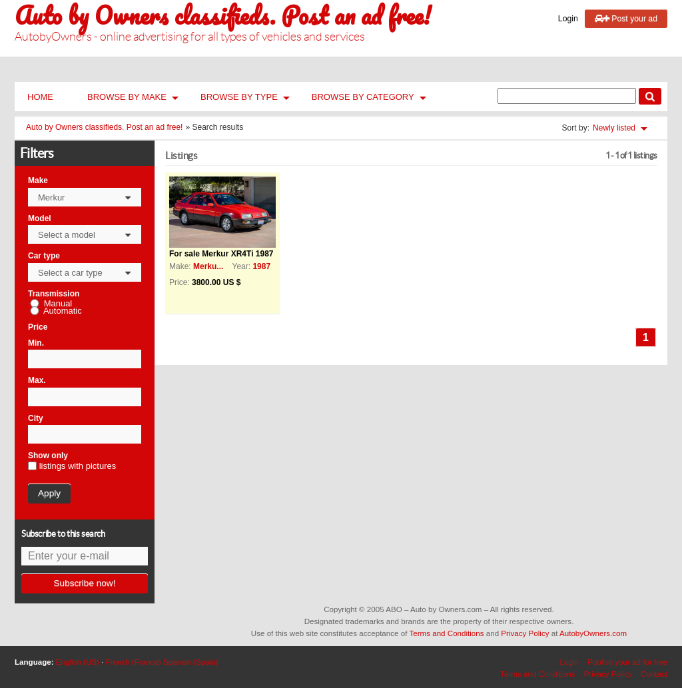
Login (568, 18)
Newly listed (614, 128)
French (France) (133, 661)
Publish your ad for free (627, 661)
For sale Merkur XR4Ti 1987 (221, 253)
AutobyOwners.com (593, 633)
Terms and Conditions (446, 633)
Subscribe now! (85, 583)
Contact (654, 673)
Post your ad (626, 18)
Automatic (62, 311)
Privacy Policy (525, 633)
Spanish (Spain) (190, 661)
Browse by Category (363, 97)
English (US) (77, 661)
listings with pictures (78, 466)
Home (40, 97)
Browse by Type (239, 97)
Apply (49, 493)
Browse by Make (127, 97)
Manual (58, 304)
